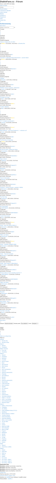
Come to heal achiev (5, 178)
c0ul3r (2, 89)
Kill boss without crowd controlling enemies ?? (11, 272)
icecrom (12, 146)
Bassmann (13, 68)
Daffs (2, 170)
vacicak (3, 122)
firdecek (3, 179)
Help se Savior (3, 159)
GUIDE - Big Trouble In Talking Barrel (9, 263)
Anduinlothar (4, 151)
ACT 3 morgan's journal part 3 (7, 121)
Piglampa (3, 160)
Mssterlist (2, 291)
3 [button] (0, 34)
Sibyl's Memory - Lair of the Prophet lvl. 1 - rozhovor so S (13, 130)
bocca (2, 312)
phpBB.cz (10, 478)
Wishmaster (4, 284)
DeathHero (13, 174)
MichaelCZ (3, 189)
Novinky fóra (22, 43)
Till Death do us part (4, 97)
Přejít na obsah (3, 5)
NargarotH (13, 260)
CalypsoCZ (13, 165)
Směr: (33, 323)
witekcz (3, 43)
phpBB (7, 477)
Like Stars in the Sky (5, 310)
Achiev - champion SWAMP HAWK (8, 244)
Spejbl (12, 231)
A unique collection (4, 106)
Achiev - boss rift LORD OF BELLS (8, 225)
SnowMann (4, 265)
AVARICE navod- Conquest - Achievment (9, 87)
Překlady (2, 78)
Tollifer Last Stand (4, 234)
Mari (2, 108)
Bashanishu (3, 168)
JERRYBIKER (4, 208)
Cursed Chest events (5, 215)
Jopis (12, 84)
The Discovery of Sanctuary (6, 140)
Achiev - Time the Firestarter (6, 253)
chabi (2, 132)
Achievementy (5, 24)
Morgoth (3, 79)
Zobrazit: (7, 323)
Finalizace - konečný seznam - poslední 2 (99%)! (11, 187)
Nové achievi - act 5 (4, 301)
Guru (2, 217)
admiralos (13, 184)
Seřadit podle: (21, 323)
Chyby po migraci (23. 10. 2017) (7, 41)
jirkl (11, 54)
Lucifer (12, 317)
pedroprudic (4, 236)
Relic (2, 98)
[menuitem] (5, 10)
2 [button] (0, 32)
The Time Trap (3, 196)
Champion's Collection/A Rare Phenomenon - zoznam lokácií (14, 57)
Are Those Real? (4, 206)
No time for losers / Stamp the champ (8, 149)
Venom (3, 59)
